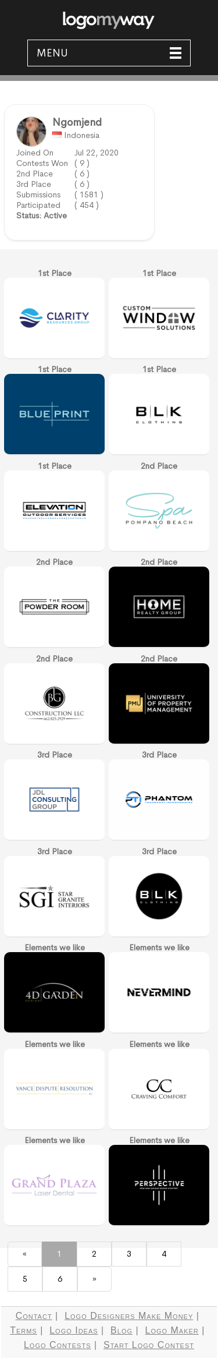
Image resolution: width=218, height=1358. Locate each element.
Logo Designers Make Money (129, 1316)
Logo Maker (172, 1330)
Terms (23, 1330)
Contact (34, 1316)
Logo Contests (57, 1345)
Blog (121, 1330)
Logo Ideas (73, 1330)
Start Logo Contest (148, 1345)
